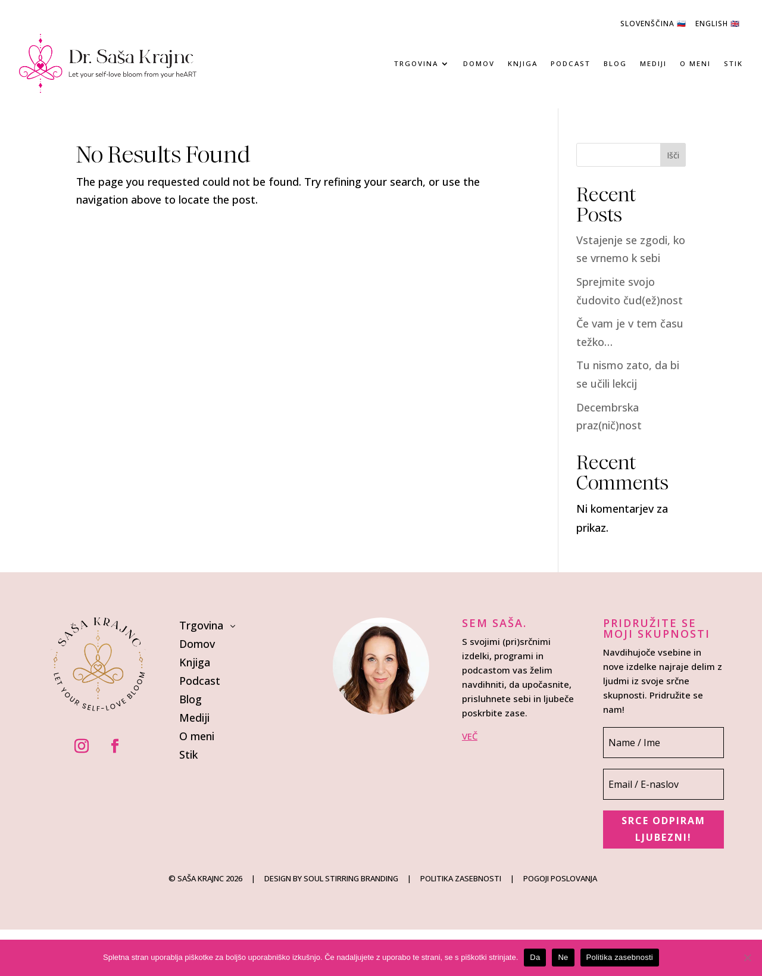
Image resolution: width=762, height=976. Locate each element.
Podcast (571, 63)
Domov (479, 63)
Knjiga (523, 63)
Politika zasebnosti (619, 957)
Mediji (653, 63)
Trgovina (416, 63)
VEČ (469, 736)
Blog (615, 63)
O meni (695, 63)
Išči (673, 155)
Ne (563, 957)
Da (535, 957)
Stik (733, 63)
